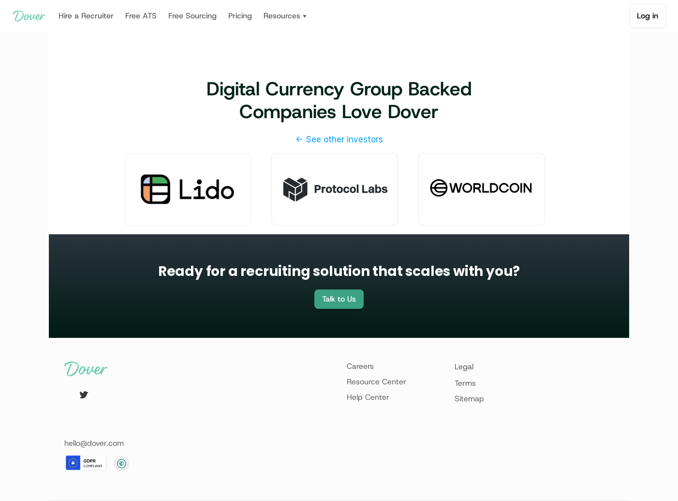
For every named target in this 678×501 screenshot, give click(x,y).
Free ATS (141, 16)
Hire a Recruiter (86, 16)
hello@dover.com (94, 443)
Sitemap (469, 399)
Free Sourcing (192, 16)
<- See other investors (339, 139)
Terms (465, 383)
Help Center (368, 397)
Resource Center (376, 382)
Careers (360, 366)
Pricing (240, 16)
